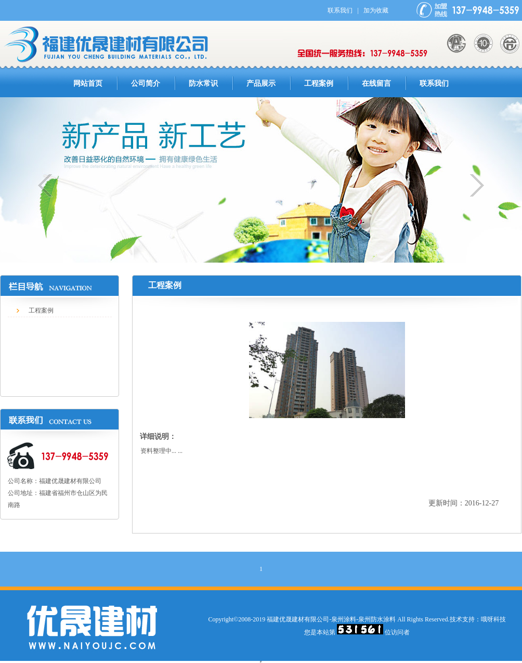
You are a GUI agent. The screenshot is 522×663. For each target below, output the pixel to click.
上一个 (50, 186)
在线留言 (376, 83)
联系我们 (340, 10)
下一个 (472, 186)
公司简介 (145, 83)
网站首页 (87, 83)
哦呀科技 (493, 619)
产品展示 (261, 83)
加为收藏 (375, 10)
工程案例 (318, 83)
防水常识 (203, 83)
